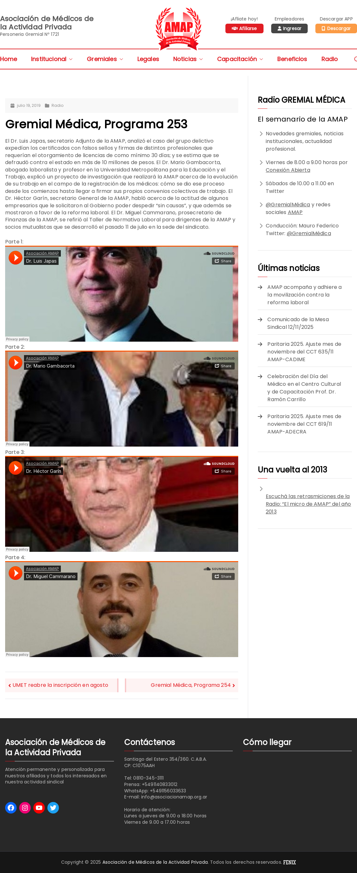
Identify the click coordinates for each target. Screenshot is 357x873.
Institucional (52, 59)
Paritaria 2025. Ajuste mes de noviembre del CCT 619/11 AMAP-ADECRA (304, 424)
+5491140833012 (159, 784)
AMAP (295, 212)
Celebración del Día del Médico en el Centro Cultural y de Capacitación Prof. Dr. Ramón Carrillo (304, 388)
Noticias (188, 59)
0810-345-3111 (148, 778)
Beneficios (292, 59)
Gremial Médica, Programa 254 (191, 685)
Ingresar (292, 28)
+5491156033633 (168, 791)
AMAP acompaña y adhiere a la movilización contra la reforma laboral (304, 294)
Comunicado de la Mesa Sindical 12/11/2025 (298, 323)
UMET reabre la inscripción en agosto (60, 685)
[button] (69, 59)
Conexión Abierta (288, 170)
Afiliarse (248, 28)
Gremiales (105, 59)
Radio (329, 59)
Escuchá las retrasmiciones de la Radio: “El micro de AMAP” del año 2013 (308, 504)
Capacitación (240, 59)
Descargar (339, 28)
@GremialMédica (288, 204)
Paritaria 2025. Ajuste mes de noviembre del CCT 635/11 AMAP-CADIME (304, 351)
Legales (148, 59)
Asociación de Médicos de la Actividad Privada (155, 862)
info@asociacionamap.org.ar (174, 797)
